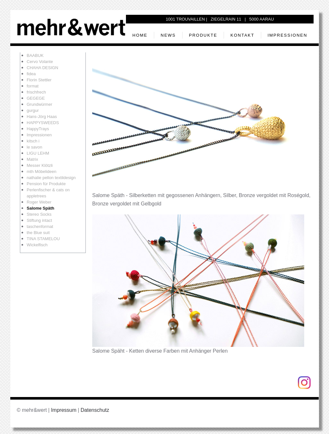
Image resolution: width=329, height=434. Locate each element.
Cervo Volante (40, 61)
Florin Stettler (39, 79)
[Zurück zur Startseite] (71, 27)
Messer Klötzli (40, 165)
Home (139, 35)
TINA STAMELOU (43, 238)
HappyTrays (38, 128)
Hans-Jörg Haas (42, 116)
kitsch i (33, 141)
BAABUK (35, 55)
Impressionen (287, 35)
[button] (198, 125)
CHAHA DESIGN (42, 67)
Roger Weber (39, 202)
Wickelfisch (37, 244)
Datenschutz (95, 410)
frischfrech (36, 92)
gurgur (33, 110)
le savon (34, 147)
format (33, 86)
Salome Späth (40, 208)
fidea (31, 73)
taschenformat (40, 226)
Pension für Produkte (46, 183)
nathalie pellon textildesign (51, 177)
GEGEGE (36, 98)
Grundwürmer (39, 104)
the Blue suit (38, 232)
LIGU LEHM (38, 153)
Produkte (203, 35)
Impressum (63, 410)
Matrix (32, 159)
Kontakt (242, 35)
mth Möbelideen (42, 171)
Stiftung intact (39, 220)
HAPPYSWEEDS (43, 122)
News (168, 35)
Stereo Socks (39, 214)
